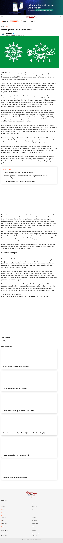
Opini (3, 340)
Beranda (5, 21)
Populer (33, 21)
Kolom (3, 515)
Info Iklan (34, 535)
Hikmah (3, 512)
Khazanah (34, 512)
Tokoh (3, 526)
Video (15, 21)
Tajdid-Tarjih (4, 523)
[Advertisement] (29, 199)
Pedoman (4, 517)
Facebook (29, 498)
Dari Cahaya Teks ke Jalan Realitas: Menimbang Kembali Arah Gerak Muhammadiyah (26, 177)
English (3, 509)
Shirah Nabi (34, 520)
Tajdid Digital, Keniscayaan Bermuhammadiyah (19, 181)
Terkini (24, 21)
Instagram (31, 498)
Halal (33, 509)
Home (2, 26)
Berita (33, 503)
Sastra (3, 520)
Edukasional (34, 506)
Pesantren (34, 517)
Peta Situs (4, 535)
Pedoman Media (36, 533)
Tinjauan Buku (35, 523)
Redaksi (34, 530)
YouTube (34, 498)
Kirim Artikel (4, 533)
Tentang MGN (4, 530)
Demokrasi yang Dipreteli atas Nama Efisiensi (18, 172)
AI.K (2, 503)
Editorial (3, 506)
